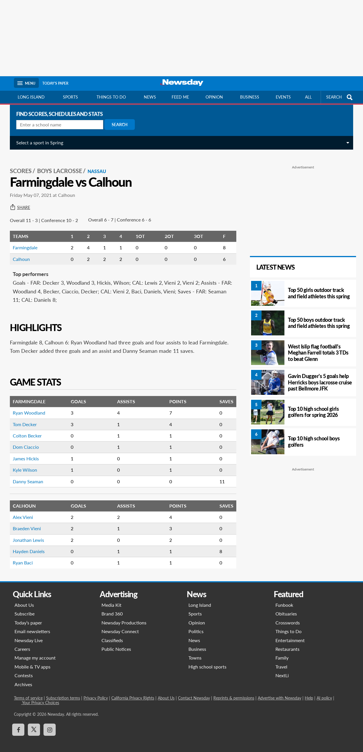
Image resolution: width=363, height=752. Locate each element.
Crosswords (287, 617)
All (308, 97)
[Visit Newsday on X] (34, 724)
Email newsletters (32, 626)
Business (249, 97)
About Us (24, 599)
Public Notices (116, 643)
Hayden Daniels (26, 545)
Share (18, 202)
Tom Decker (22, 419)
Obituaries (286, 608)
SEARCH (340, 97)
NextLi (282, 670)
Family (281, 652)
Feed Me (180, 97)
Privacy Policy (96, 692)
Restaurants (287, 643)
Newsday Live (28, 634)
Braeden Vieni (24, 523)
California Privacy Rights (132, 692)
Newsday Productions (123, 617)
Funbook (284, 599)
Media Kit (111, 599)
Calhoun (19, 253)
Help (309, 692)
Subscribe (24, 608)
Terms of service (28, 692)
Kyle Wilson (22, 464)
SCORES (18, 165)
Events (283, 97)
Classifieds (112, 634)
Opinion (214, 97)
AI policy (324, 692)
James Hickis (23, 453)
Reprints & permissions (233, 692)
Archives (23, 679)
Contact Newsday (194, 692)
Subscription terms (63, 692)
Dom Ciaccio (23, 441)
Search (117, 124)
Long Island (31, 97)
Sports (70, 97)
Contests (23, 670)
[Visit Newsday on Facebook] (18, 724)
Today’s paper (28, 617)
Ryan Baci (20, 557)
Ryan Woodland (26, 407)
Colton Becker (24, 430)
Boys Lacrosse (57, 165)
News (150, 97)
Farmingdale (22, 242)
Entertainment (290, 634)
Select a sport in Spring (37, 142)
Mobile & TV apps (32, 661)
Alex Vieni (20, 511)
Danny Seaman (25, 476)
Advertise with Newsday (279, 692)
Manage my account (35, 652)
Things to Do (288, 626)
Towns (195, 652)
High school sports (207, 661)
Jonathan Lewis (26, 534)
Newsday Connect (120, 626)
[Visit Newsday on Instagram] (49, 724)
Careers (22, 643)
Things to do (111, 97)
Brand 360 (112, 608)
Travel (281, 661)
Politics (196, 626)
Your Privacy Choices (40, 697)
